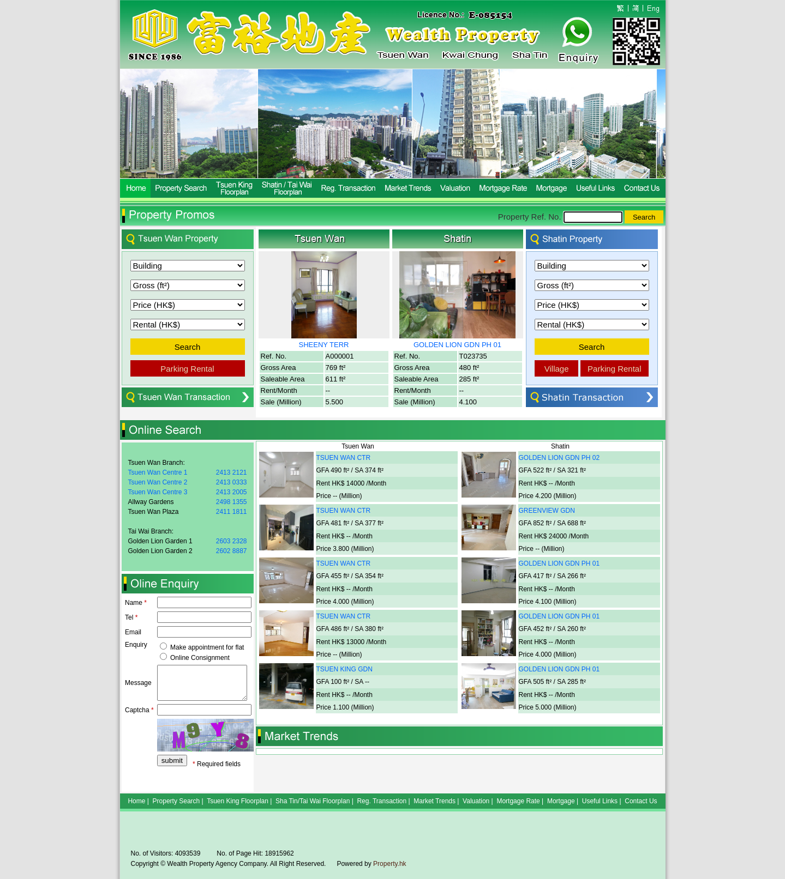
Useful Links (600, 801)
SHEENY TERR (324, 345)
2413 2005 (231, 492)
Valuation (476, 801)
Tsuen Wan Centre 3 (158, 492)
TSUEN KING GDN (344, 669)
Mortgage (561, 801)
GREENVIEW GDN (547, 510)
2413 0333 (231, 482)
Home (136, 801)
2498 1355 (231, 502)
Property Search (176, 801)
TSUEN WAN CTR (343, 458)
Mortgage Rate (518, 801)
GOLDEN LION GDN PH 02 (559, 458)
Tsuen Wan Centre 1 (158, 472)
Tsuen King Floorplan (237, 801)
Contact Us (641, 801)
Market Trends (435, 801)
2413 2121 (231, 472)
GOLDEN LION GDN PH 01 (457, 345)
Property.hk (389, 864)
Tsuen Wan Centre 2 (158, 482)
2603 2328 (231, 541)
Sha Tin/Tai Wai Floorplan (312, 801)
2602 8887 (231, 551)
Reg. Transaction (381, 801)
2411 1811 (231, 512)
